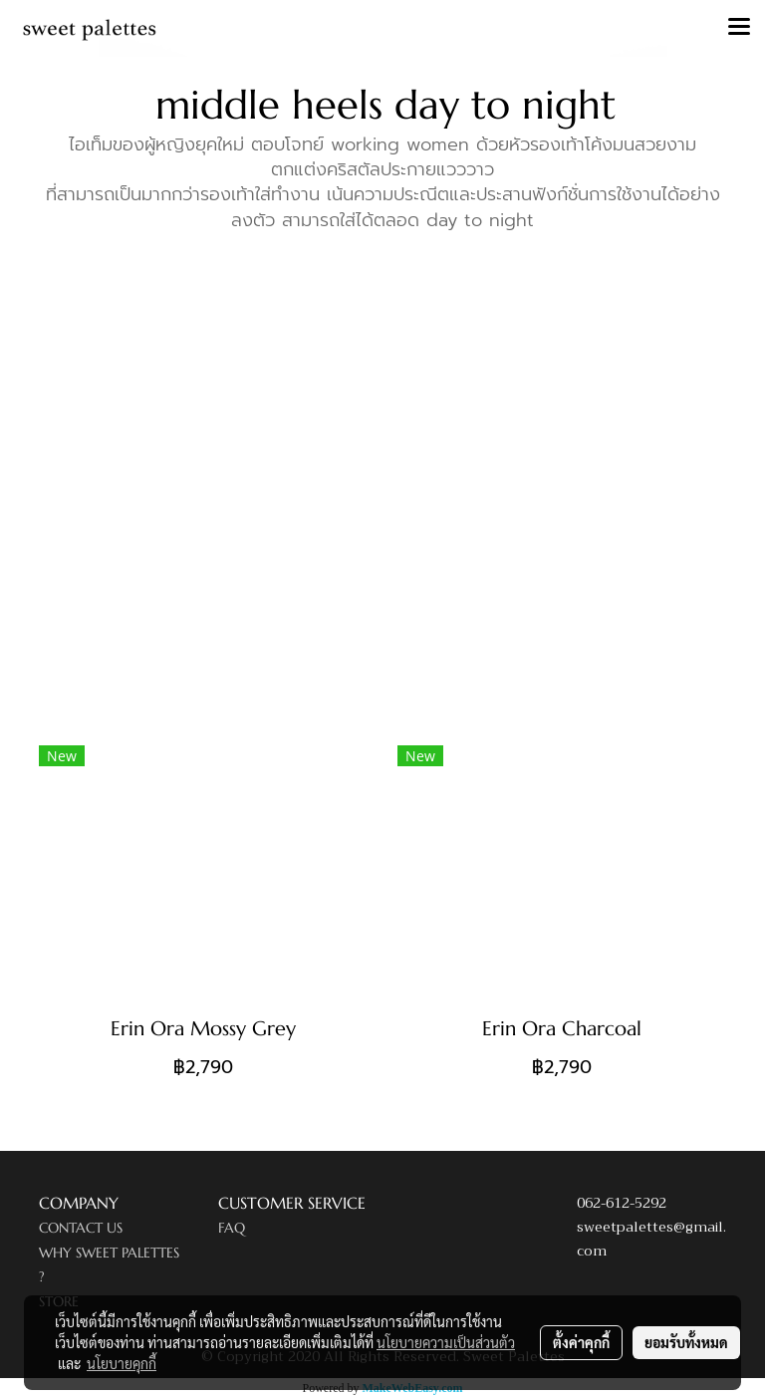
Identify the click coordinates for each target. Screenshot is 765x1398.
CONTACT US (81, 1228)
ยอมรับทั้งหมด (686, 1342)
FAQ (231, 1228)
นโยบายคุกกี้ (121, 1363)
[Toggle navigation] (739, 28)
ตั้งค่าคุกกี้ (581, 1342)
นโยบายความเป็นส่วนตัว (446, 1342)
